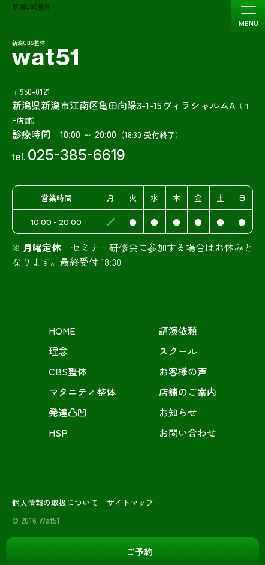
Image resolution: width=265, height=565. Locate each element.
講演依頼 (178, 330)
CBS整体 (68, 371)
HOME (62, 330)
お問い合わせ (187, 432)
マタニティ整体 (82, 391)
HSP (58, 432)
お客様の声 (183, 371)
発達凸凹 (68, 412)
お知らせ (178, 412)
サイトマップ (130, 502)
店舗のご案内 (187, 391)
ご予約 (139, 551)
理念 (58, 351)
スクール (178, 351)
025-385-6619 (76, 155)
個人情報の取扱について (55, 502)
